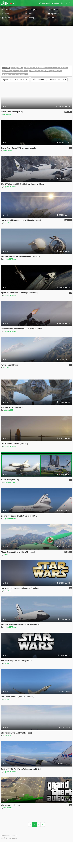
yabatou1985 (8, 410)
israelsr (6, 367)
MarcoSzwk (7, 150)
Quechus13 (7, 808)
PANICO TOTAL (9, 482)
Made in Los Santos (9, 838)
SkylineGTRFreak (10, 187)
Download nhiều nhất (49, 80)
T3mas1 (6, 555)
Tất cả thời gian (15, 80)
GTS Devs (7, 114)
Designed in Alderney (9, 836)
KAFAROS (7, 223)
